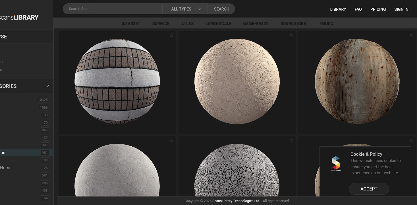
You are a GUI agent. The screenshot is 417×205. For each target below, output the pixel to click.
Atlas (211, 23)
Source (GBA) (317, 23)
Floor (12, 182)
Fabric (349, 23)
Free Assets (18, 69)
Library (338, 9)
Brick (12, 122)
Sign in (401, 9)
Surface (184, 23)
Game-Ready (279, 23)
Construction (20, 152)
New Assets (18, 61)
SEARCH (250, 9)
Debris (13, 160)
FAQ (358, 9)
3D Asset (155, 23)
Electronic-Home (23, 167)
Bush (12, 129)
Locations (16, 50)
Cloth (12, 137)
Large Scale (242, 23)
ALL (11, 99)
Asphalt (14, 114)
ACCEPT (368, 189)
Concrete (15, 144)
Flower (13, 190)
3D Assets (17, 107)
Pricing (378, 9)
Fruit (11, 197)
